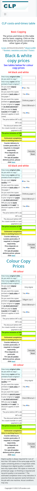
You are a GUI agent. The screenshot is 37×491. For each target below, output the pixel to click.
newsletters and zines (19, 50)
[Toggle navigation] (5, 14)
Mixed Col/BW (30, 48)
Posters (31, 50)
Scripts (3, 48)
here (13, 162)
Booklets (7, 50)
